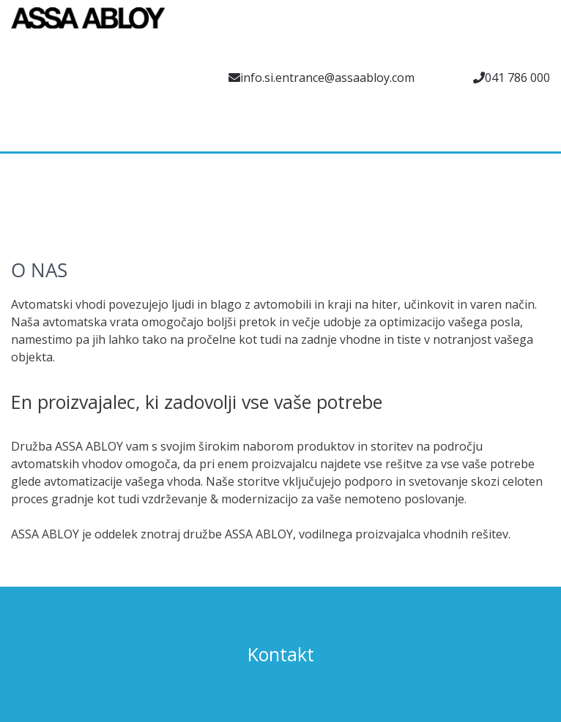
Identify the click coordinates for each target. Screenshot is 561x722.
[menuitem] (22, 135)
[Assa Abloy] (88, 25)
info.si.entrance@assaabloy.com (327, 77)
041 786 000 (517, 77)
